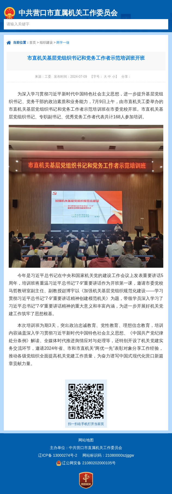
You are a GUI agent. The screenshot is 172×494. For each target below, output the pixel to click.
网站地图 (86, 440)
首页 (32, 42)
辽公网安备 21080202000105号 (89, 463)
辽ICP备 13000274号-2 (57, 455)
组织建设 (46, 42)
